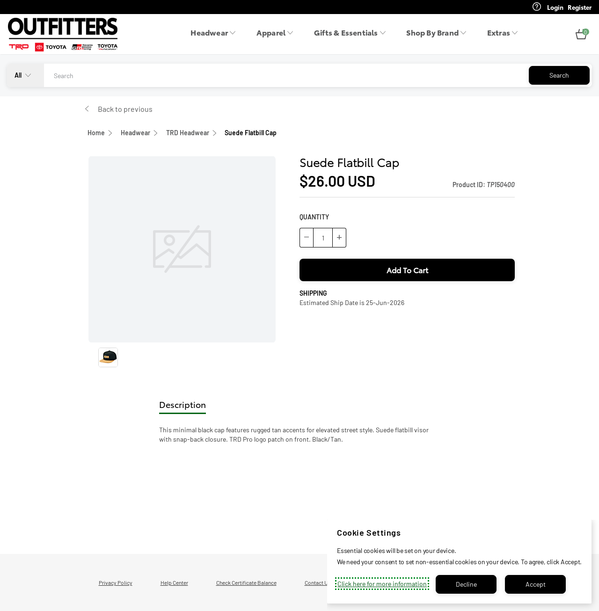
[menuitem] (215, 35)
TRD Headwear (187, 133)
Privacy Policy (115, 582)
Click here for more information (382, 584)
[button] (581, 35)
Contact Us (318, 582)
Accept (536, 584)
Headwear (135, 133)
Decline (466, 584)
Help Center (174, 582)
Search (559, 75)
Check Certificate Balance (246, 582)
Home (96, 133)
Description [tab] (182, 404)
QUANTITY (314, 217)
